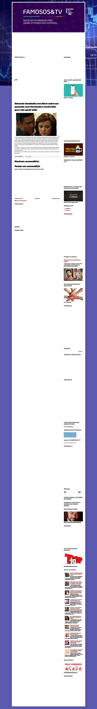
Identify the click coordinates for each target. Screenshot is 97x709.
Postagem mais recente (19, 198)
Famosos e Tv (68, 210)
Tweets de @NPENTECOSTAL (68, 426)
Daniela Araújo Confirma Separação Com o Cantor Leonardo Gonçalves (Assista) (76, 574)
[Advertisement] (37, 68)
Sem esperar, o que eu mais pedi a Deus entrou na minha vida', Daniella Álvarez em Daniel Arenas (76, 608)
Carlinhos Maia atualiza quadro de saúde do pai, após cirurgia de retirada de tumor (76, 642)
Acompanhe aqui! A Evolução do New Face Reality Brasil (75, 634)
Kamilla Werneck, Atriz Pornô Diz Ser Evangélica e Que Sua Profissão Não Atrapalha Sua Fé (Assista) (76, 583)
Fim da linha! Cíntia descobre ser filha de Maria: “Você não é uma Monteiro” (75, 617)
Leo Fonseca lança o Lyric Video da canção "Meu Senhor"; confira (76, 600)
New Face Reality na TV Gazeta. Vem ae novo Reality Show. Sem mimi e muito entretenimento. (76, 651)
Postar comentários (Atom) (21, 200)
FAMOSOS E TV (68, 208)
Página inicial (37, 198)
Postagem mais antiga (56, 198)
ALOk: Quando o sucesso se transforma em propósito (74, 626)
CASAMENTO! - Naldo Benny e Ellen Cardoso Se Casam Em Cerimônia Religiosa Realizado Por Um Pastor (76, 592)
